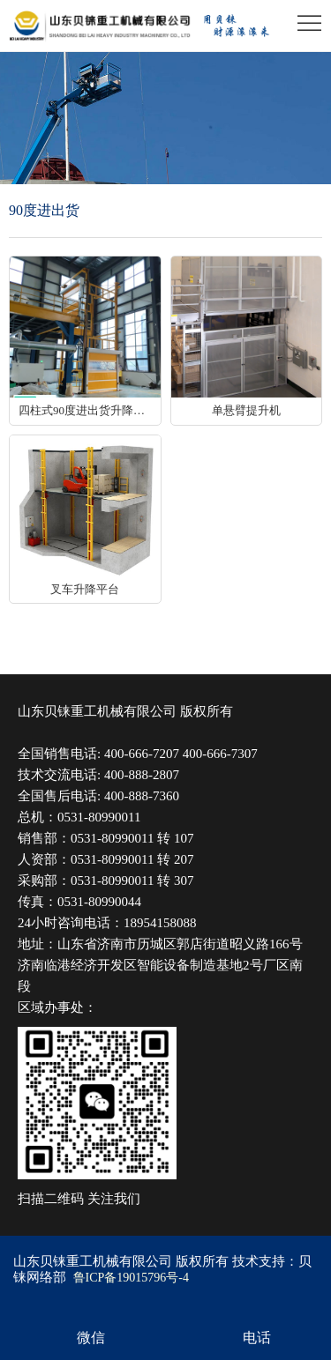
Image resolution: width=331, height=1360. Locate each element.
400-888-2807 (141, 775)
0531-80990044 (99, 902)
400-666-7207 (141, 754)
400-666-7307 (220, 754)
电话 (257, 1337)
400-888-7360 (141, 796)
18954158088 (160, 923)
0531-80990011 (98, 817)
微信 (91, 1337)
